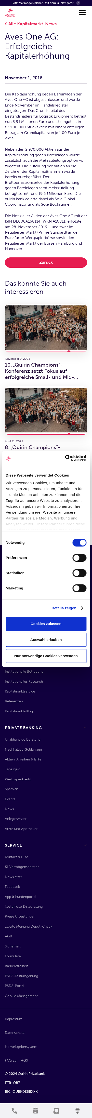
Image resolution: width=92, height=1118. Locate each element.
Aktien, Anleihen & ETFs (23, 759)
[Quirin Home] (10, 12)
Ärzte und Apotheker (21, 829)
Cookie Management (21, 996)
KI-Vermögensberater (22, 867)
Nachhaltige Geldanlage (23, 749)
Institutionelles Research (24, 681)
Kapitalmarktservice (20, 691)
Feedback (12, 887)
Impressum (13, 1019)
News (9, 809)
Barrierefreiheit (16, 966)
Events (10, 799)
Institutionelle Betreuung (24, 671)
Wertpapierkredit (18, 779)
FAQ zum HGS (16, 1060)
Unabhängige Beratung (22, 739)
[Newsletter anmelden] (56, 1111)
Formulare (13, 956)
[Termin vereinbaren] (35, 1111)
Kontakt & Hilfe (16, 857)
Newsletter (13, 877)
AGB (8, 936)
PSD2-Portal (14, 986)
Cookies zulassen (46, 624)
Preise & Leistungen (20, 916)
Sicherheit (13, 946)
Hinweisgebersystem (21, 1047)
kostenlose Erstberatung (24, 907)
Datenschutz (15, 1033)
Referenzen (14, 701)
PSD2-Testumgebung (21, 976)
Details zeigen (64, 608)
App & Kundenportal (20, 897)
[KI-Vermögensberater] (77, 1111)
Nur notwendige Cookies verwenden (46, 656)
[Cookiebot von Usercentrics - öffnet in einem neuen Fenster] (65, 458)
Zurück (46, 262)
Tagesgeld (12, 769)
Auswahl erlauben (46, 640)
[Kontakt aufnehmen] (14, 1111)
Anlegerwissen (16, 819)
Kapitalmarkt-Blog (19, 711)
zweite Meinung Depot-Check (28, 926)
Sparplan (11, 789)
